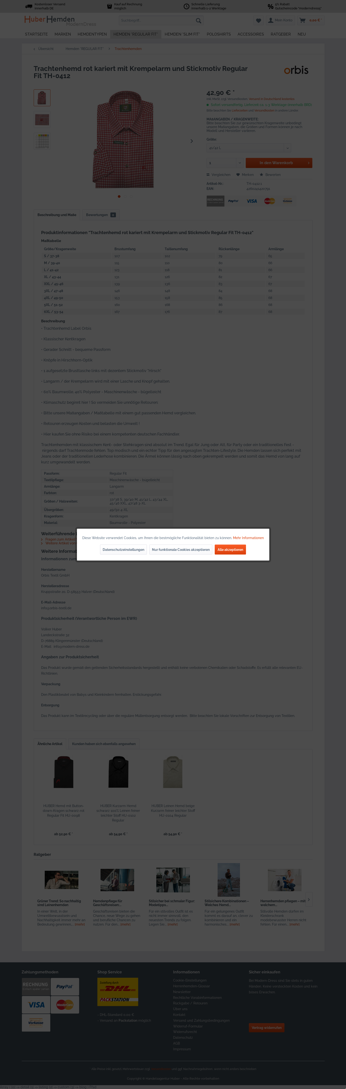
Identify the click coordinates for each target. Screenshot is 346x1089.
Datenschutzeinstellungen (123, 549)
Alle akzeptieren (230, 549)
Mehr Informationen (248, 538)
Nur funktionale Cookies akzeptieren (181, 549)
